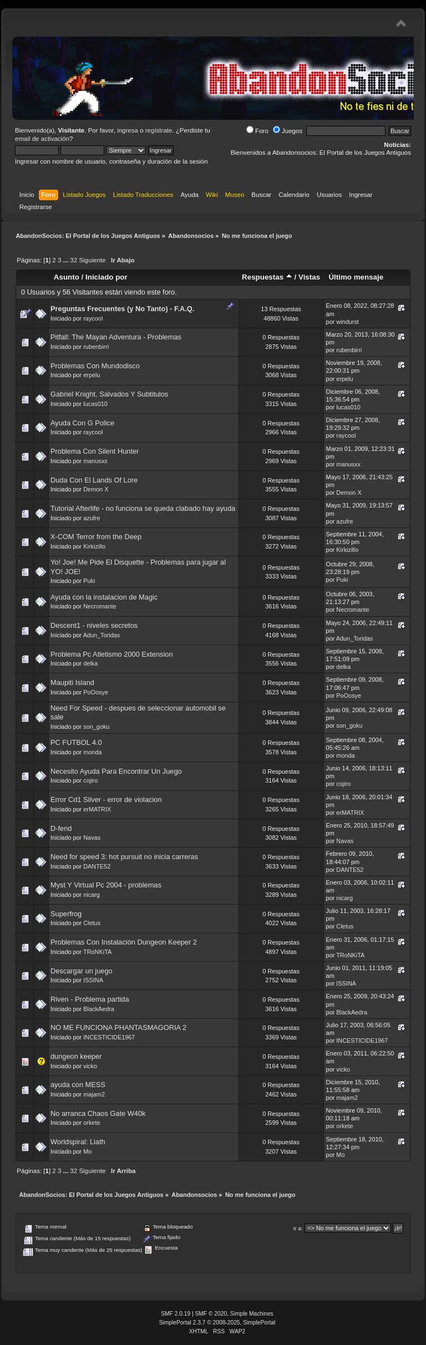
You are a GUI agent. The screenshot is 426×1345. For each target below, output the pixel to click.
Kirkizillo (94, 546)
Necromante (99, 606)
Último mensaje (355, 277)
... (66, 260)
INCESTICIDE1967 (109, 1037)
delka (90, 663)
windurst (347, 321)
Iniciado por (106, 277)
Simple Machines (251, 1314)
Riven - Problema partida (89, 999)
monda (92, 752)
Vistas (309, 277)
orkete (91, 1122)
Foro (257, 131)
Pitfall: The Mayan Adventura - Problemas (115, 337)
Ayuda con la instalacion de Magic (104, 597)
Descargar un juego (81, 971)
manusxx (95, 461)
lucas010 (95, 403)
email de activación (42, 138)
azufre (91, 518)
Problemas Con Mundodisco (95, 366)
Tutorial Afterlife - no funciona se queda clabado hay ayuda (142, 508)
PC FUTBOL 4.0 (76, 742)
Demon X (95, 489)
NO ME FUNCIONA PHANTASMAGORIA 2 (118, 1027)
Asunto (66, 277)
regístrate (159, 130)
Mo (87, 1151)
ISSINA (93, 980)
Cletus (91, 923)
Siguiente (92, 260)
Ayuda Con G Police (82, 423)
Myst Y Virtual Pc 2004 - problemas (105, 885)
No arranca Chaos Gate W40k (97, 1113)
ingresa (127, 130)
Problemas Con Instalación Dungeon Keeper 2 (123, 942)
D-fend (61, 828)
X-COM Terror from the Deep (95, 536)
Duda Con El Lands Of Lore (94, 480)
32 (73, 260)
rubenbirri (96, 346)
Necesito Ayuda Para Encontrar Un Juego (116, 771)
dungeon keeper (76, 1056)
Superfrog (66, 914)
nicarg (91, 894)
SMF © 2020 (211, 1314)
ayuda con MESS (77, 1084)
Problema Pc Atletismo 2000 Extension (111, 654)
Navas (91, 837)
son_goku (96, 726)
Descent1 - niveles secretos (94, 625)
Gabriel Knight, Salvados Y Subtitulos (109, 394)
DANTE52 (96, 866)
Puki (89, 580)
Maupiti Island (72, 682)
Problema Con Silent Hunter (94, 451)
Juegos (287, 131)
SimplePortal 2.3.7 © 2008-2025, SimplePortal (217, 1322)
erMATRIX (97, 809)
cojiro (90, 780)
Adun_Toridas (101, 635)
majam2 (94, 1094)
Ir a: (298, 1228)
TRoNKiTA (97, 951)
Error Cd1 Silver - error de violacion (106, 799)
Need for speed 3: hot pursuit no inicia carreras (124, 856)
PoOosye (95, 692)
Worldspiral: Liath (77, 1142)
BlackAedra (98, 1009)
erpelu (91, 375)
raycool (93, 318)
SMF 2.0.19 (175, 1314)
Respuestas (267, 277)
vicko (90, 1066)
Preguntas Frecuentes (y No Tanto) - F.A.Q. (122, 308)
